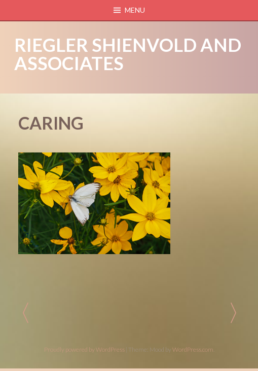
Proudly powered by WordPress (84, 349)
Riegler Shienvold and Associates (127, 54)
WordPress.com (192, 349)
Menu (135, 10)
